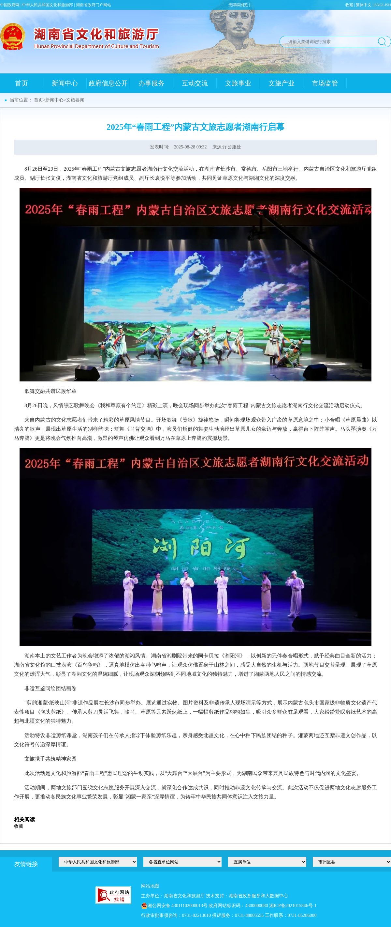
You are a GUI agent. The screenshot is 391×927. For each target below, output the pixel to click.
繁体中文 (363, 5)
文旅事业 (238, 83)
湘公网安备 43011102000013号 (178, 905)
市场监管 (325, 83)
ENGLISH (382, 5)
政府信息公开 (108, 83)
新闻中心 (65, 83)
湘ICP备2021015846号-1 (292, 905)
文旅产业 (281, 83)
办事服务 (151, 83)
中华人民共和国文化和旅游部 (47, 5)
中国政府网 (10, 5)
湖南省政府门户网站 (93, 5)
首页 (21, 83)
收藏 (349, 5)
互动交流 (195, 83)
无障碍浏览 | (239, 5)
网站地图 (150, 886)
